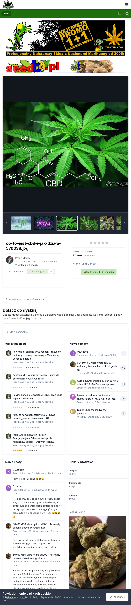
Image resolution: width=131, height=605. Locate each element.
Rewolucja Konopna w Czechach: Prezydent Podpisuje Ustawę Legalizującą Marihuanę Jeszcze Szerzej (37, 355)
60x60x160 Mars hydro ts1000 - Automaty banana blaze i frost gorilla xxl (97, 366)
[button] (6, 223)
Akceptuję (117, 596)
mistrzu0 (81, 416)
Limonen (81, 387)
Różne (77, 255)
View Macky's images (27, 264)
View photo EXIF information (99, 271)
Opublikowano (47, 473)
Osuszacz (82, 351)
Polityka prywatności (14, 597)
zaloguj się (111, 314)
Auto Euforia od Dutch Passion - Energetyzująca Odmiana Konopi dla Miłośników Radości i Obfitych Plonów (33, 438)
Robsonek (82, 355)
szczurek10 (83, 373)
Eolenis (81, 402)
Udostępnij (16, 271)
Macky (26, 258)
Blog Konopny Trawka (41, 362)
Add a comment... (17, 331)
